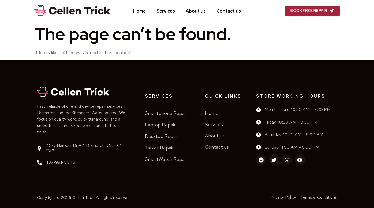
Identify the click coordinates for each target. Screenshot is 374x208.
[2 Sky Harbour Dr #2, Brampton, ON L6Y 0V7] (39, 148)
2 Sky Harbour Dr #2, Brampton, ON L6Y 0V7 (84, 148)
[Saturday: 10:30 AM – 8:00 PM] (258, 134)
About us (196, 11)
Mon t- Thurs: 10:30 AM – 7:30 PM (298, 109)
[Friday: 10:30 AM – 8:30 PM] (258, 122)
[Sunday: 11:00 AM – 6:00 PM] (258, 147)
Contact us (228, 11)
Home (139, 11)
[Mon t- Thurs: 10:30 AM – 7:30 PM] (258, 109)
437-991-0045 (60, 162)
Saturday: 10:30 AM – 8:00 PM (294, 134)
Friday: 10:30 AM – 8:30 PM (291, 122)
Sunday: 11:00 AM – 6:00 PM (292, 147)
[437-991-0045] (39, 162)
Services (165, 11)
